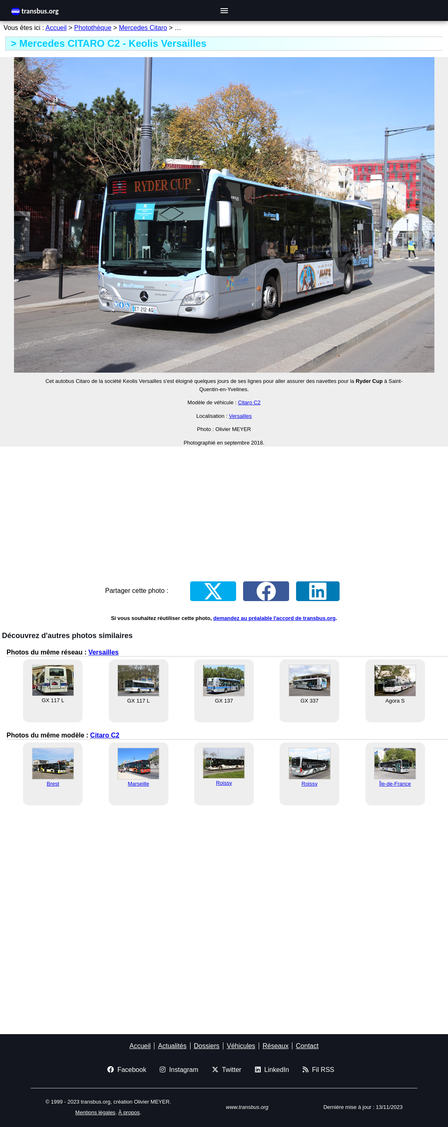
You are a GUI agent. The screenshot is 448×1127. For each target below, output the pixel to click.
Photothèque (93, 27)
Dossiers (206, 1045)
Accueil (56, 27)
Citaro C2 (249, 402)
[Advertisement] (224, 510)
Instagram (179, 1069)
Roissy (224, 783)
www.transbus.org (247, 1107)
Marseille (138, 784)
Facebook (126, 1069)
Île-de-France (395, 784)
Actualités (172, 1045)
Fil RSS (318, 1069)
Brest (53, 784)
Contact (307, 1045)
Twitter (226, 1069)
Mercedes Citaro (143, 27)
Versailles (240, 416)
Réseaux (275, 1045)
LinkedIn (272, 1069)
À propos (129, 1112)
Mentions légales (95, 1112)
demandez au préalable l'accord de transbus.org (274, 618)
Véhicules (241, 1045)
